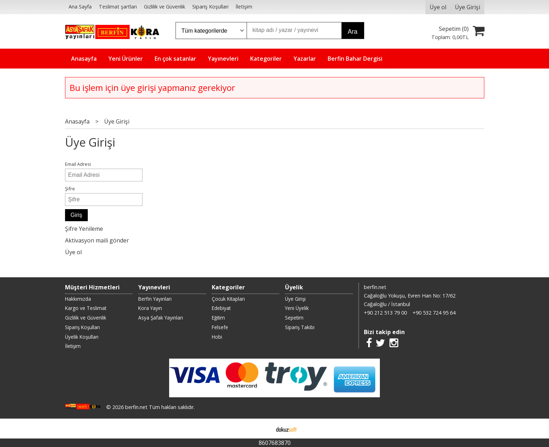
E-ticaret (263, 428)
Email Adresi (78, 164)
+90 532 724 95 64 (434, 312)
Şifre (70, 188)
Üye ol (73, 252)
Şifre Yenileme (84, 229)
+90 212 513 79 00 (385, 312)
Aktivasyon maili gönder (97, 240)
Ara (352, 31)
